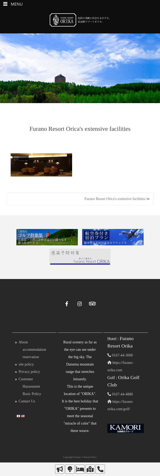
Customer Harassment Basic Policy (30, 386)
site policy (26, 364)
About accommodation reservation (32, 349)
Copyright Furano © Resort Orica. (80, 457)
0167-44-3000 (120, 355)
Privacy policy (29, 372)
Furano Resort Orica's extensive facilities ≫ (117, 199)
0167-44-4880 (120, 394)
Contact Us (27, 401)
